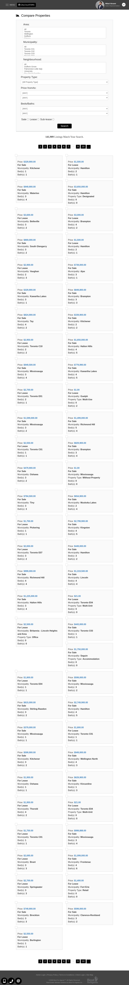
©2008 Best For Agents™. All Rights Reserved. (64, 980)
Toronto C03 (64, 54)
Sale (23, 119)
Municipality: (30, 42)
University (64, 71)
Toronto (64, 31)
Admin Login (41, 975)
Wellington (64, 34)
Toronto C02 (64, 51)
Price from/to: (28, 87)
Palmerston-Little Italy (64, 69)
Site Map (89, 975)
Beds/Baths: (28, 103)
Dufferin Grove (64, 67)
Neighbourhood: (32, 59)
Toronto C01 (64, 49)
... (88, 147)
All (64, 29)
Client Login (80, 975)
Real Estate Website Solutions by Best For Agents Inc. (64, 982)
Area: (26, 24)
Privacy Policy (52, 975)
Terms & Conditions (66, 975)
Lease (33, 119)
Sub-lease (46, 119)
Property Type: (29, 77)
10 (83, 146)
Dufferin (64, 36)
